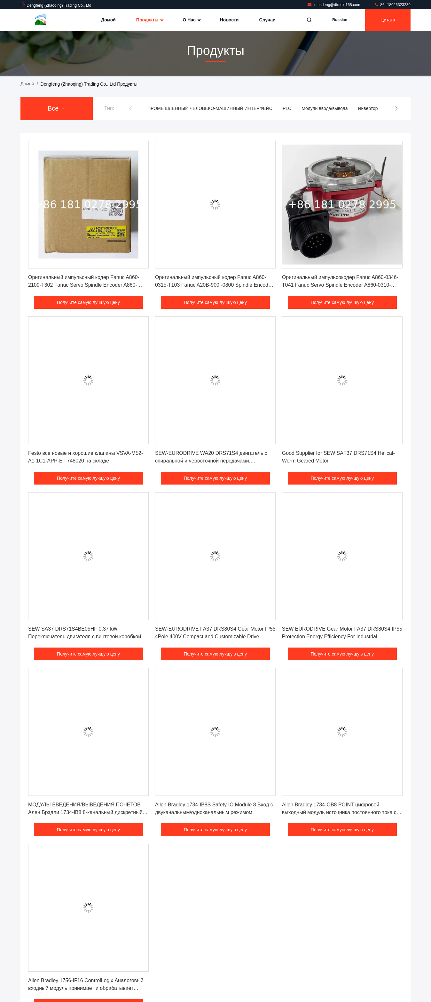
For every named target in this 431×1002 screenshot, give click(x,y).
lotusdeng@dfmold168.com (334, 5)
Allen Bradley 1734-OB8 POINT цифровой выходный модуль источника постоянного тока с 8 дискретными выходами (341, 812)
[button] (130, 108)
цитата (387, 19)
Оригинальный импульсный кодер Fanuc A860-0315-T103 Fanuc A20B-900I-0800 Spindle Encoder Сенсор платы (214, 285)
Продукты (149, 19)
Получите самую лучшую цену (88, 302)
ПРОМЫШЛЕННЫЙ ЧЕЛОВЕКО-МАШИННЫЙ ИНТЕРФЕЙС (209, 108)
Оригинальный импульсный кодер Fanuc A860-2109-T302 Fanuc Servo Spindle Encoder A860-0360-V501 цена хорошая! (83, 285)
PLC (287, 108)
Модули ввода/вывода (325, 108)
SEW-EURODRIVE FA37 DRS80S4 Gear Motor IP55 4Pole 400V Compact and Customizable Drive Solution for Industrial (215, 636)
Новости (229, 19)
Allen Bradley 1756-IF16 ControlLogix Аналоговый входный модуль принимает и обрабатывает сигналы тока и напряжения (86, 988)
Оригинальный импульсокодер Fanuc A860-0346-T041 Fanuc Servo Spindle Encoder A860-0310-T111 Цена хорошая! (340, 285)
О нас (191, 19)
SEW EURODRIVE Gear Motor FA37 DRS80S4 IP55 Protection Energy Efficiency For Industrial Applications (342, 636)
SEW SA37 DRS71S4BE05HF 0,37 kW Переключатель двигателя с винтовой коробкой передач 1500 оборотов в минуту (84, 636)
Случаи (267, 19)
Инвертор (368, 108)
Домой (108, 19)
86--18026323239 (392, 5)
